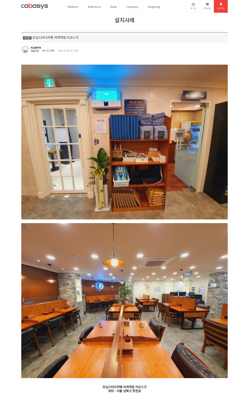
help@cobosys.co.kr (75, 390)
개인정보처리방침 (40, 380)
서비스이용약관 (58, 380)
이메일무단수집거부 (78, 380)
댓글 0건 (35, 50)
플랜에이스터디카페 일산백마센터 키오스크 (54, 297)
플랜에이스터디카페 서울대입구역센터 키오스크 (57, 289)
